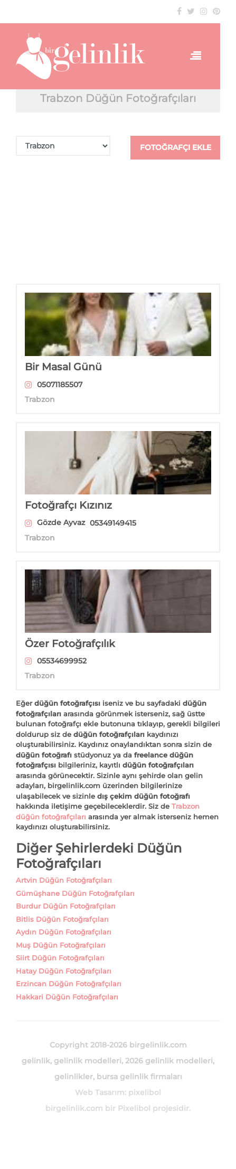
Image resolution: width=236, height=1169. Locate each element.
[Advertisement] (118, 221)
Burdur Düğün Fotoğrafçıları (66, 906)
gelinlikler (73, 1076)
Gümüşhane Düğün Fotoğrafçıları (75, 893)
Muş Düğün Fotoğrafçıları (61, 945)
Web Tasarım (100, 1092)
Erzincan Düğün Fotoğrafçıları (68, 983)
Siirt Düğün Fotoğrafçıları (60, 957)
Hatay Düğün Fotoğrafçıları (63, 971)
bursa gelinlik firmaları (139, 1076)
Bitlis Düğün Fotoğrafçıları (62, 919)
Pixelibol (134, 1108)
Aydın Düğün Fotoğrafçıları (63, 932)
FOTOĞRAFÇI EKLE (175, 147)
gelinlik (36, 1060)
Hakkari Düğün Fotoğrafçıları (67, 997)
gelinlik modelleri (87, 1060)
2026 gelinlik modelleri (169, 1060)
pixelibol (144, 1092)
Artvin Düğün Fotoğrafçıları (64, 880)
